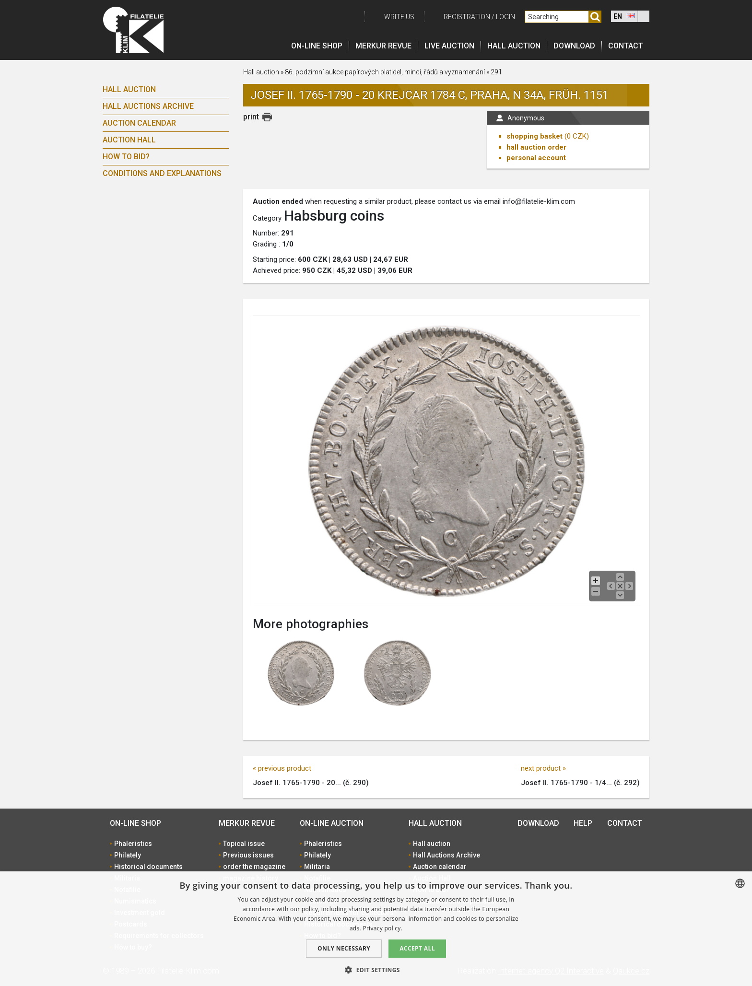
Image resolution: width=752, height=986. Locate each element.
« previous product (282, 768)
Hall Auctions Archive (148, 106)
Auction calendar (139, 123)
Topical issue (244, 843)
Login (505, 17)
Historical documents (148, 866)
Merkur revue (383, 45)
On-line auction (332, 823)
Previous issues (248, 855)
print (251, 116)
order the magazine (254, 866)
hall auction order (536, 147)
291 (496, 72)
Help (583, 823)
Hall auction (513, 45)
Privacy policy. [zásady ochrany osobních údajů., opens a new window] (382, 928)
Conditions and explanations (162, 173)
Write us (399, 17)
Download (574, 45)
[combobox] (740, 883)
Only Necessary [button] (343, 948)
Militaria (317, 866)
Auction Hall (129, 139)
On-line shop (316, 45)
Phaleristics (133, 843)
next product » (543, 768)
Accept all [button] (417, 948)
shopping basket (534, 136)
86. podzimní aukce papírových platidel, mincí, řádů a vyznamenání (385, 72)
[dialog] (376, 928)
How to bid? (126, 156)
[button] (376, 969)
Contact (625, 45)
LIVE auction (449, 45)
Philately (127, 855)
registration (467, 17)
